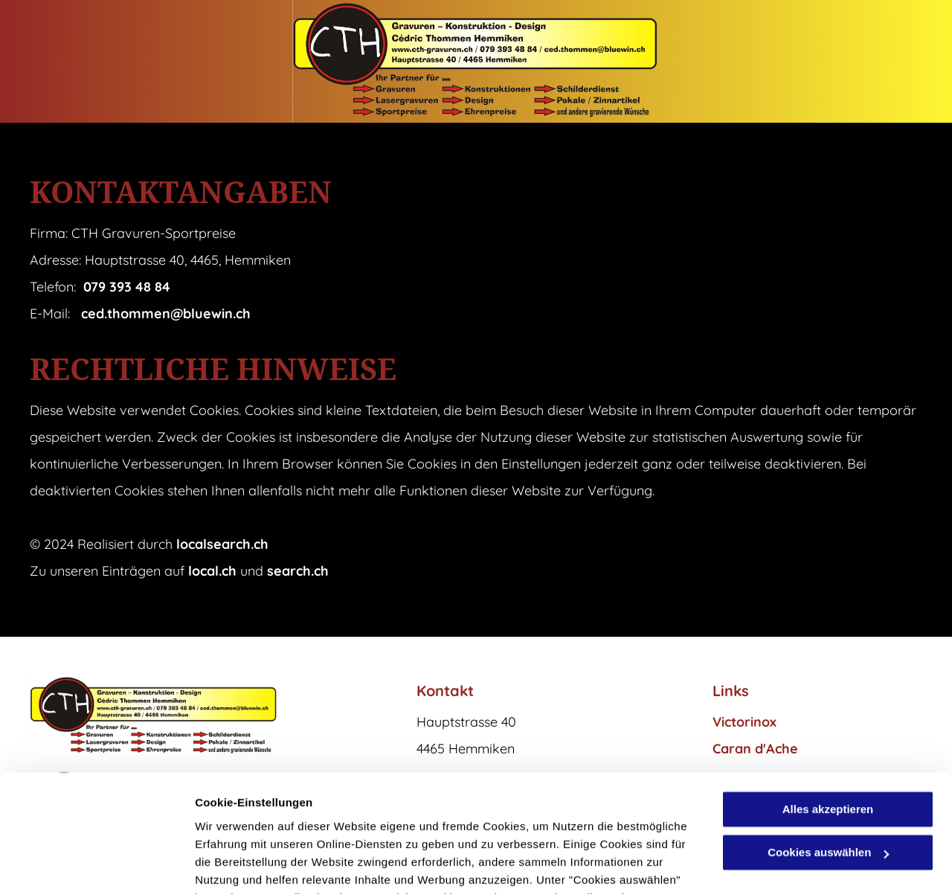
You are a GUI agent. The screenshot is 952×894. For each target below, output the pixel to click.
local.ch (212, 570)
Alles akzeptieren (828, 699)
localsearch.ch (222, 544)
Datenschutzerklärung (365, 823)
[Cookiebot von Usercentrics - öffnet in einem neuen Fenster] (96, 865)
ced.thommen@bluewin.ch (166, 313)
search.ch (298, 570)
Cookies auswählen (247, 864)
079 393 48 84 (126, 286)
